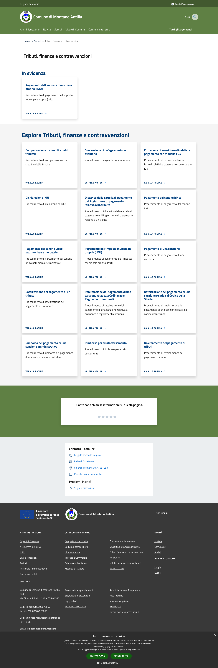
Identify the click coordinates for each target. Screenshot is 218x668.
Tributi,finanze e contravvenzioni (126, 552)
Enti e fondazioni (28, 557)
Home (27, 41)
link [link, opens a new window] (138, 649)
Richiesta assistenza (75, 606)
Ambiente (115, 557)
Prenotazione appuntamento (79, 590)
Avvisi (157, 552)
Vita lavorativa (72, 552)
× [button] (214, 635)
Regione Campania (29, 4)
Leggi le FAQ (71, 601)
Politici (23, 563)
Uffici (22, 552)
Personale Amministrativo (33, 568)
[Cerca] (194, 16)
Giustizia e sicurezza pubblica (125, 546)
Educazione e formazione (122, 541)
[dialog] (109, 650)
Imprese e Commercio (76, 557)
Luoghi (157, 567)
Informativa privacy (120, 601)
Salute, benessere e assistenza (125, 563)
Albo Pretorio (116, 595)
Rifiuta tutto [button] (121, 656)
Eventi (157, 572)
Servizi (37, 41)
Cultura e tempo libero (76, 547)
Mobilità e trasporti (74, 568)
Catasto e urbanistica (76, 563)
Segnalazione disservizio (77, 595)
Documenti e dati (29, 574)
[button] (109, 662)
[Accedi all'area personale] (182, 4)
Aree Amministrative (30, 547)
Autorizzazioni (117, 568)
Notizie (158, 541)
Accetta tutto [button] (97, 656)
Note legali (115, 606)
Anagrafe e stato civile (76, 541)
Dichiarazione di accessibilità (124, 612)
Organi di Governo (29, 541)
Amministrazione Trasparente (125, 590)
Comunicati (160, 547)
